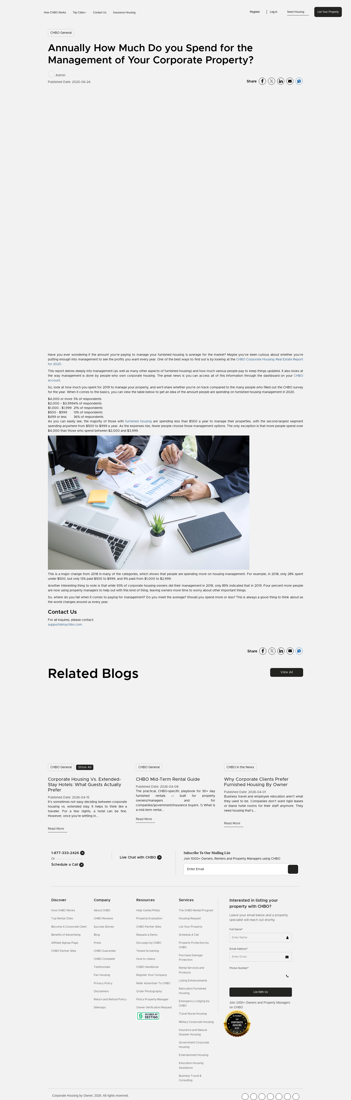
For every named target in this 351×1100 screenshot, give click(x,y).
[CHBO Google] (296, 1096)
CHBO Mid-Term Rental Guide (168, 779)
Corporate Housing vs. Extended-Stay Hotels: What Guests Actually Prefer (84, 784)
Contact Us (99, 12)
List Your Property (328, 11)
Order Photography (149, 991)
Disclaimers (101, 991)
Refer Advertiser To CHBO (153, 983)
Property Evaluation (149, 918)
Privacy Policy (103, 983)
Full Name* (236, 929)
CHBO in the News (240, 767)
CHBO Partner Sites (63, 951)
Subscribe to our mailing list (207, 853)
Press (97, 942)
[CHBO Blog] (262, 1096)
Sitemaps (100, 1007)
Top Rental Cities (62, 918)
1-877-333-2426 (68, 853)
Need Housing (298, 12)
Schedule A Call (189, 934)
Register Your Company (151, 975)
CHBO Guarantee (105, 951)
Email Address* (238, 948)
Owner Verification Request (154, 1007)
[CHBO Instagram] (270, 1096)
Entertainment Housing (193, 1055)
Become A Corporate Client (69, 926)
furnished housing (138, 421)
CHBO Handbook (147, 967)
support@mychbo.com (65, 624)
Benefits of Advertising (66, 934)
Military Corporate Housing (196, 1022)
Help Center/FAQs (148, 910)
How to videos (145, 959)
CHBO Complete (104, 959)
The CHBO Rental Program (196, 910)
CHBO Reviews (103, 918)
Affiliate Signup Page (64, 942)
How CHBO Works (55, 12)
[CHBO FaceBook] (245, 1096)
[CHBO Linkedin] (279, 1096)
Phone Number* (238, 968)
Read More (56, 828)
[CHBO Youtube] (253, 1096)
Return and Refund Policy (110, 999)
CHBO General (61, 32)
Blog (97, 934)
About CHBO (102, 910)
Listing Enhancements (193, 980)
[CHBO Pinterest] (287, 1096)
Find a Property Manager (152, 999)
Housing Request (190, 918)
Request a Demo (147, 934)
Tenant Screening (147, 951)
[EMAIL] (293, 869)
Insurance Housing (124, 12)
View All (286, 672)
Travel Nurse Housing (193, 1013)
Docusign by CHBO (148, 942)
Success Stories (104, 926)
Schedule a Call (67, 864)
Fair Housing (102, 975)
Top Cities (79, 12)
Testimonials (102, 967)
